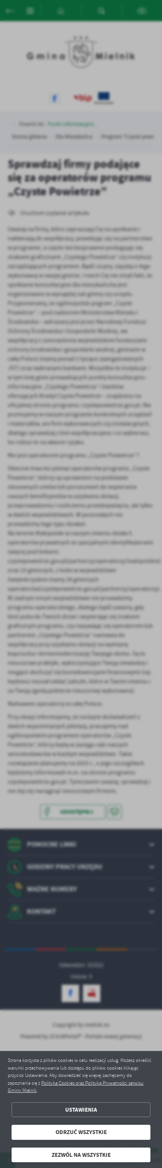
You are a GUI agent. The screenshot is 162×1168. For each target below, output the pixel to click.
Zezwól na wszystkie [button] (81, 1155)
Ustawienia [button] (81, 1110)
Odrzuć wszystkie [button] (81, 1132)
